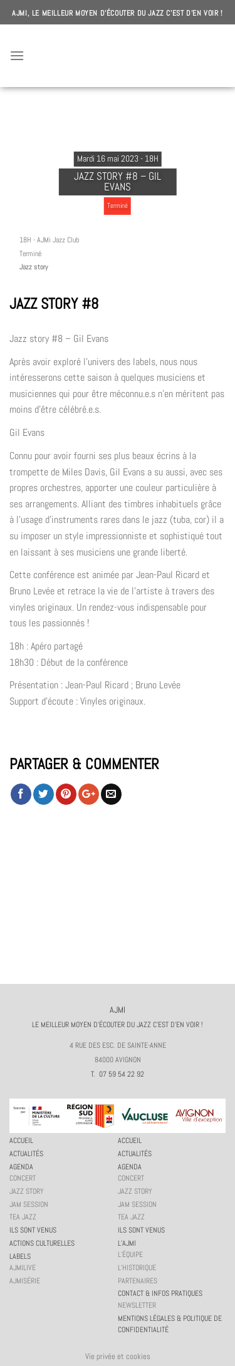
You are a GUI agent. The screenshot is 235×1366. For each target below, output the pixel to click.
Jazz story (33, 267)
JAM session (28, 1204)
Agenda (21, 1166)
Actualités (26, 1153)
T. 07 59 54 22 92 (117, 1074)
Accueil (21, 1140)
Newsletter (137, 1305)
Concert (22, 1178)
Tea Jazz (22, 1217)
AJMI (118, 56)
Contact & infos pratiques (160, 1293)
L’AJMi (127, 1243)
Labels (20, 1256)
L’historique (137, 1267)
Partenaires (137, 1280)
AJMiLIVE (22, 1267)
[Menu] (16, 55)
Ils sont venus (32, 1230)
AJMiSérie (24, 1280)
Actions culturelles (42, 1243)
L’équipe (130, 1254)
